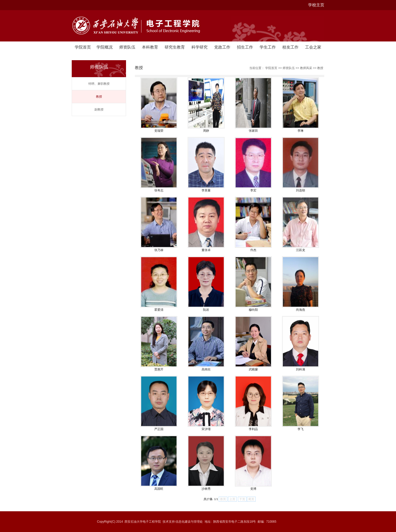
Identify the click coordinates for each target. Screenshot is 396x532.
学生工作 (268, 47)
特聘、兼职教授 (99, 83)
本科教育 (150, 47)
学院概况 (104, 47)
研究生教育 (175, 47)
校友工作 (290, 47)
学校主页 (316, 5)
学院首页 (83, 47)
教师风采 (306, 68)
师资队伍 (127, 47)
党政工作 (222, 47)
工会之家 (313, 47)
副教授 (99, 109)
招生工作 (245, 47)
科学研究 (199, 47)
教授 (99, 96)
